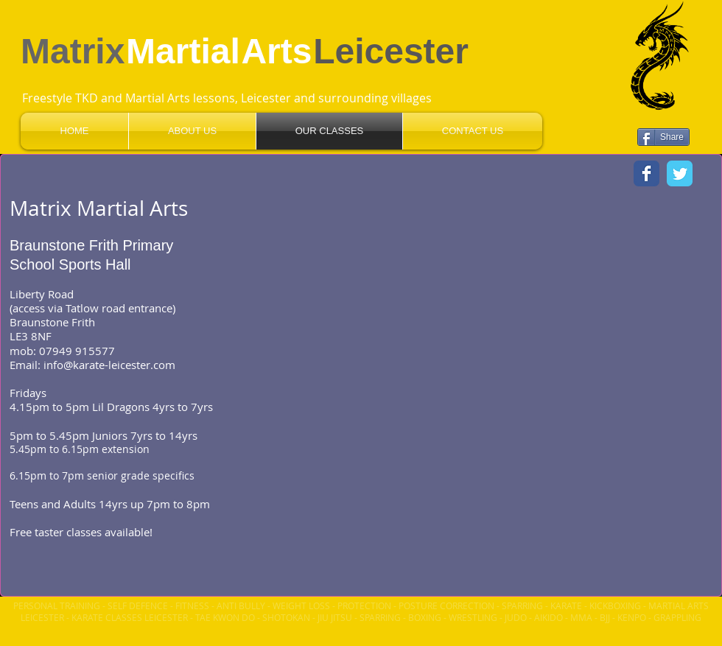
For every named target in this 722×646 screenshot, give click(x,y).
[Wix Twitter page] (680, 173)
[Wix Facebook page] (646, 173)
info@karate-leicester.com (109, 364)
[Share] (663, 137)
